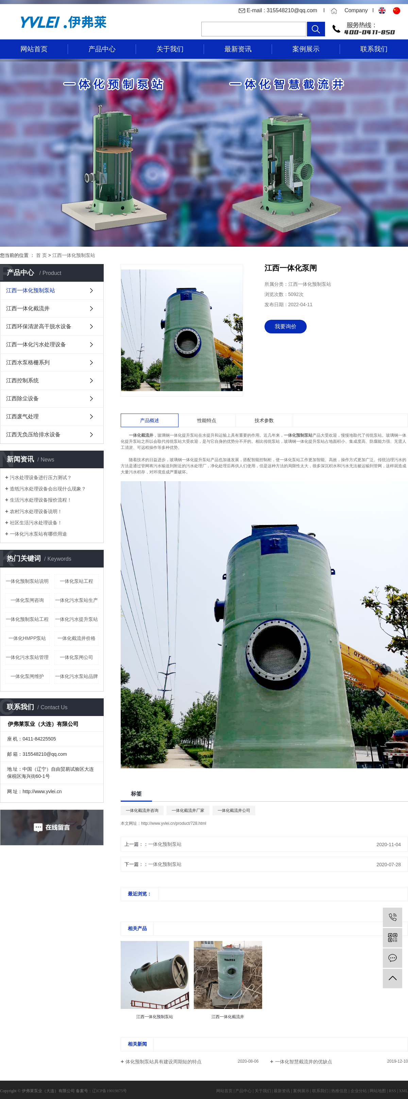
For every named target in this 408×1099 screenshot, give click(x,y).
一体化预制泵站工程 (27, 619)
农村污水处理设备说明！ (36, 511)
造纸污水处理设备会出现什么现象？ (48, 488)
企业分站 (359, 1090)
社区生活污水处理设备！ (36, 522)
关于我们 (170, 49)
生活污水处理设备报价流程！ (41, 500)
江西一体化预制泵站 (73, 255)
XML (403, 1090)
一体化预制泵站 (165, 844)
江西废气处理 (22, 416)
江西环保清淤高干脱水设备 (38, 326)
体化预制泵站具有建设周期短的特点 (163, 1061)
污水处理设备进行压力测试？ (41, 477)
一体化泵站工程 (76, 581)
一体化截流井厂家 (188, 810)
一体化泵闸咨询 (27, 600)
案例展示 (306, 49)
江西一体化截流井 (28, 308)
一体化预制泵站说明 (27, 581)
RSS (392, 1090)
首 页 (41, 255)
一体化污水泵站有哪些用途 (38, 534)
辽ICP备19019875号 (109, 1090)
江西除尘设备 (22, 398)
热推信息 (339, 1090)
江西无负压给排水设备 (33, 434)
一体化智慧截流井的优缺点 (303, 1061)
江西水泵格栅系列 (28, 362)
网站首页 (34, 49)
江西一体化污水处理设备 (36, 344)
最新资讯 (238, 49)
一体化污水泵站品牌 (76, 676)
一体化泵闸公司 (76, 657)
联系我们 (374, 49)
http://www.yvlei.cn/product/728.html (173, 823)
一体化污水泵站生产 (76, 600)
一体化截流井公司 (234, 810)
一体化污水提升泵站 (76, 619)
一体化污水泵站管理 (27, 657)
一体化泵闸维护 (27, 676)
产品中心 (102, 49)
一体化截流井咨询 (142, 810)
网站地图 (378, 1090)
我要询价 (285, 326)
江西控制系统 (22, 380)
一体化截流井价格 (76, 638)
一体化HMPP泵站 (27, 638)
